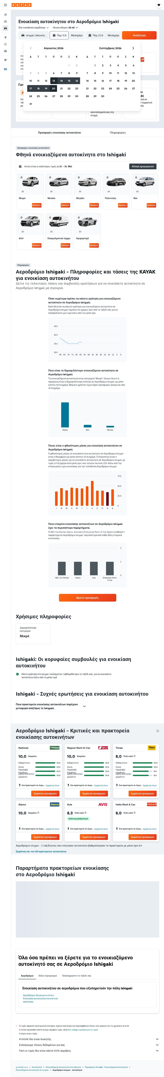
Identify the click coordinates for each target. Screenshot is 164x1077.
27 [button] (53, 96)
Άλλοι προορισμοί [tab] (48, 975)
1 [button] (69, 65)
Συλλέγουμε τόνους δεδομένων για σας (89, 1045)
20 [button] (53, 88)
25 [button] (38, 96)
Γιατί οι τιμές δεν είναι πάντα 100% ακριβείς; (89, 1051)
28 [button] (61, 96)
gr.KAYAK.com (22, 1067)
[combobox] (33, 27)
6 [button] (53, 73)
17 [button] (30, 88)
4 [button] (38, 73)
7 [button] (61, 73)
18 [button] (38, 88)
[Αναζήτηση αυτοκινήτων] (5, 28)
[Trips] (5, 60)
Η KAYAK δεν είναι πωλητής (89, 1039)
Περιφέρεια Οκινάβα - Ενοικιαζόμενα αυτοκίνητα (106, 1067)
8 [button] (69, 73)
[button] (5, 5)
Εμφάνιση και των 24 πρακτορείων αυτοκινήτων (41, 851)
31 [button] (30, 103)
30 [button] (76, 96)
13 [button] (54, 80)
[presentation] (157, 731)
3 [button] (30, 73)
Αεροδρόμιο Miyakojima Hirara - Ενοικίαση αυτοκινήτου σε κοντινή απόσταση (40, 998)
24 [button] (30, 96)
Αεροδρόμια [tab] (27, 975)
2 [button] (77, 65)
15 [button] (69, 80)
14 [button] (61, 80)
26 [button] (46, 96)
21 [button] (61, 88)
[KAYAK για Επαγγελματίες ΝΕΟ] (5, 51)
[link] (87, 598)
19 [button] (46, 88)
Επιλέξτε (37, 205)
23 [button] (76, 88)
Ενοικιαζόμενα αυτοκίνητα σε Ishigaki (32, 1070)
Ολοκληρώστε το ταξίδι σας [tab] (76, 975)
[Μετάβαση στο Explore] (5, 37)
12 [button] (46, 80)
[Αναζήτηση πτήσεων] (5, 15)
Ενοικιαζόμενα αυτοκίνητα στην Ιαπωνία (63, 1067)
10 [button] (30, 80)
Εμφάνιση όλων (52, 785)
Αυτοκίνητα (37, 1067)
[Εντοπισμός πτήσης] (5, 44)
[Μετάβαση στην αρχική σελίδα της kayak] (22, 5)
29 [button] (69, 96)
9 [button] (77, 73)
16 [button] (77, 80)
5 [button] (46, 73)
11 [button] (38, 80)
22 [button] (69, 88)
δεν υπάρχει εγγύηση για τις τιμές (83, 1030)
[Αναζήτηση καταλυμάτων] (5, 21)
